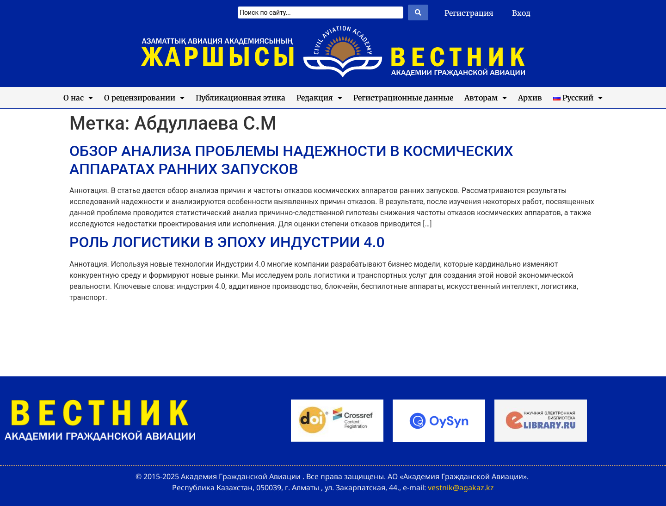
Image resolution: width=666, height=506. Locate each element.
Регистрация (468, 13)
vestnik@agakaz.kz (461, 487)
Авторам (485, 97)
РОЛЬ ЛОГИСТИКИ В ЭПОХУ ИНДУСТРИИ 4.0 (227, 242)
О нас (78, 97)
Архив (530, 97)
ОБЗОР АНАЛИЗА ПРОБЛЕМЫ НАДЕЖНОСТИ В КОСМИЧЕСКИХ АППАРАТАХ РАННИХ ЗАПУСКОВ (291, 159)
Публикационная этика (240, 97)
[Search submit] (418, 12)
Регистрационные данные (403, 97)
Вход (521, 13)
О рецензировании (144, 97)
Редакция (319, 97)
